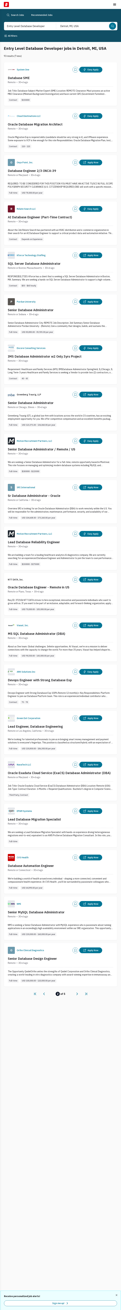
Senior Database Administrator (31, 310)
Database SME (19, 78)
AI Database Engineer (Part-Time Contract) (40, 217)
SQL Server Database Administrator (34, 263)
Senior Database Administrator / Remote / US (41, 449)
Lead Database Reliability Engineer (34, 542)
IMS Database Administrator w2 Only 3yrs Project (44, 356)
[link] (35, 994)
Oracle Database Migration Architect (35, 124)
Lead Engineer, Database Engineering (35, 726)
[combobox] (26, 26)
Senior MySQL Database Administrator (36, 912)
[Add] (75, 70)
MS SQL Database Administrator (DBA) (36, 633)
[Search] (112, 26)
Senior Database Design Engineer (32, 958)
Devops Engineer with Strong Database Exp (40, 680)
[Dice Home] (6, 4)
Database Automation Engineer (31, 866)
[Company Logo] (11, 69)
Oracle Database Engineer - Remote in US (38, 587)
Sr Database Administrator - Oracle (34, 495)
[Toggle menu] (114, 4)
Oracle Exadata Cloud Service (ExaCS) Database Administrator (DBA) (59, 773)
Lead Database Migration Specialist (34, 819)
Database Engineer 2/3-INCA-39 (32, 171)
